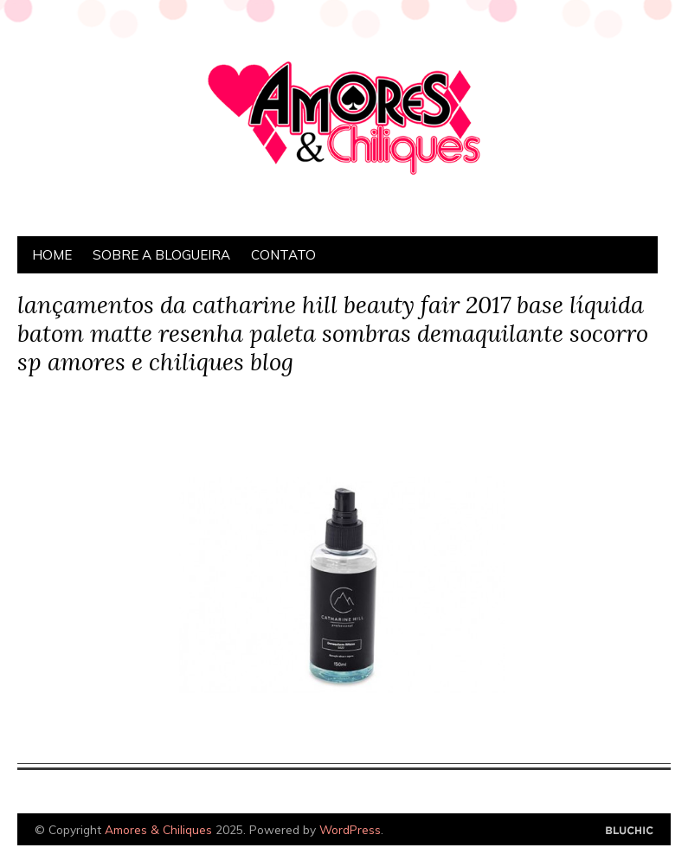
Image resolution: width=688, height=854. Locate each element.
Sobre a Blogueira (161, 255)
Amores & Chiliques (158, 829)
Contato (283, 255)
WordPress (350, 829)
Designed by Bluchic (629, 831)
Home (52, 255)
